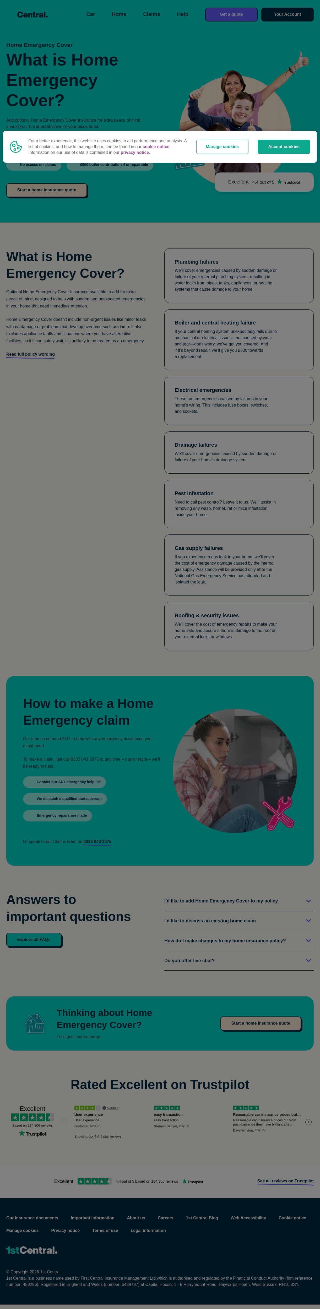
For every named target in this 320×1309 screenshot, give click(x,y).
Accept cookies (284, 146)
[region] (160, 147)
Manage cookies (222, 146)
